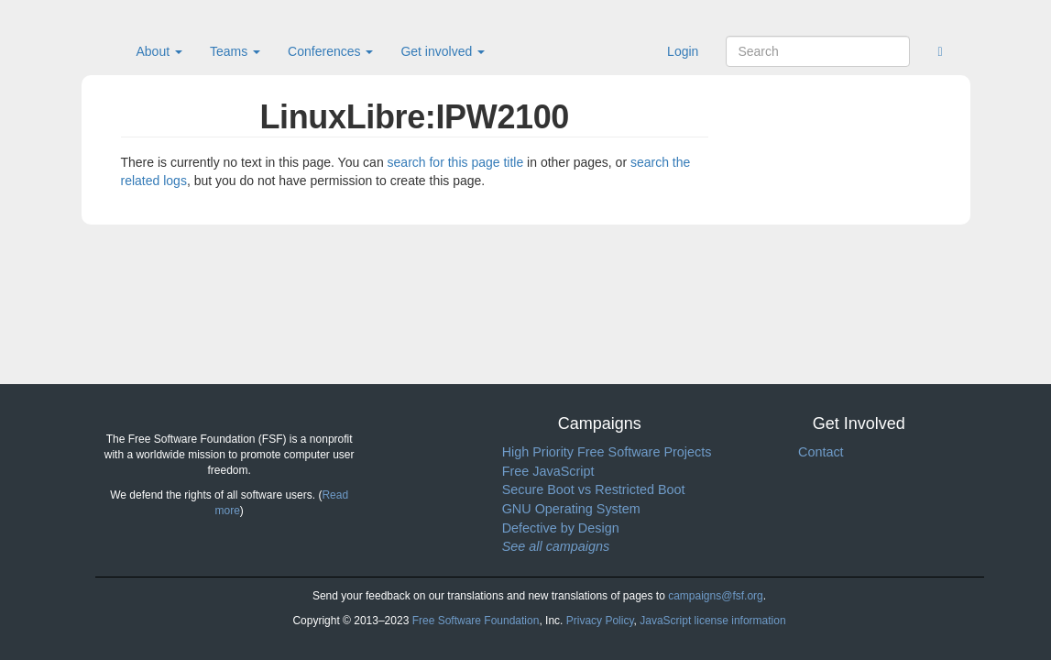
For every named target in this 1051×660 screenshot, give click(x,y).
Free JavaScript (548, 471)
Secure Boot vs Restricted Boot (593, 489)
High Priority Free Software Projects (607, 452)
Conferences (330, 51)
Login (682, 51)
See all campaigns (556, 546)
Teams (235, 51)
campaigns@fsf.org (715, 595)
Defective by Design (560, 528)
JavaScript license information (712, 620)
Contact (821, 452)
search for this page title (456, 162)
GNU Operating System (571, 508)
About (159, 51)
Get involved (442, 51)
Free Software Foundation (476, 620)
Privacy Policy (600, 620)
